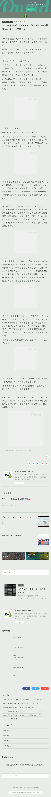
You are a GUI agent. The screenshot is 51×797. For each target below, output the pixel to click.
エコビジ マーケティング (33, 711)
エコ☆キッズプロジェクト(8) (24, 450)
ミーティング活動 (10, 719)
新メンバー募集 (27, 708)
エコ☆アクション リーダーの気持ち (26, 655)
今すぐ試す (31, 9)
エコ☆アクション (10, 700)
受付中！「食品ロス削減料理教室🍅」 (17, 499)
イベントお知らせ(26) (8, 450)
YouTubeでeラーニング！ (32, 700)
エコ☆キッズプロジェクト (30, 715)
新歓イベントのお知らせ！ (12, 536)
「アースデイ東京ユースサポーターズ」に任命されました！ (25, 517)
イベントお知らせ (8, 21)
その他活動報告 (10, 708)
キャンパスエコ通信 (30, 704)
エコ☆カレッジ (10, 715)
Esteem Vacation (11, 704)
